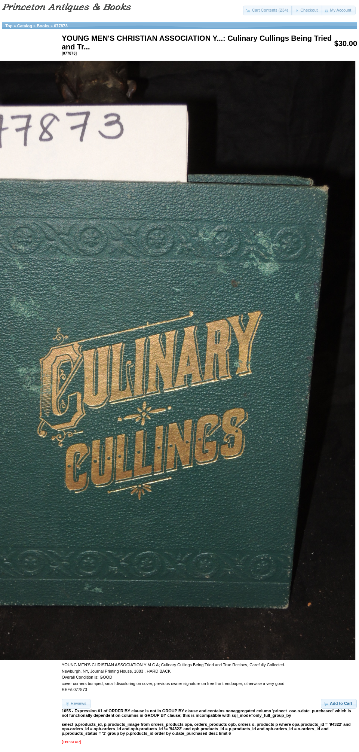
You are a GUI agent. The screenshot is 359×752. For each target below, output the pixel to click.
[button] (268, 10)
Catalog (24, 26)
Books (43, 26)
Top (8, 26)
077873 (61, 26)
